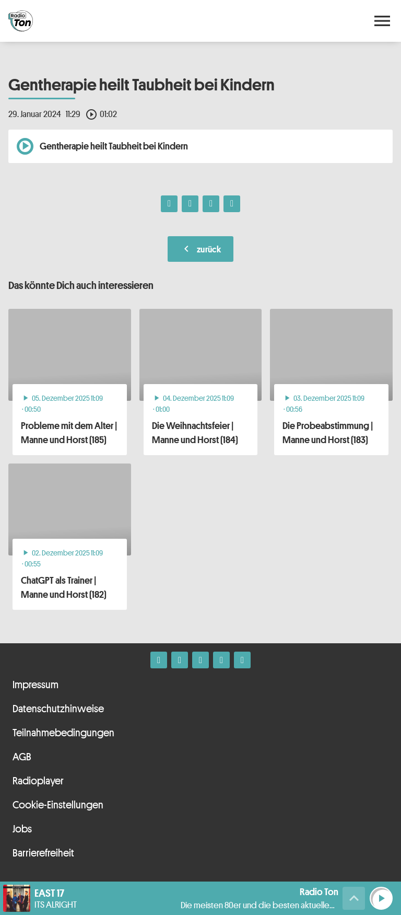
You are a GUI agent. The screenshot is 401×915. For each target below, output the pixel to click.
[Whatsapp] (200, 660)
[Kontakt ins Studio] (242, 660)
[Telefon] (221, 660)
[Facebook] (158, 660)
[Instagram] (179, 660)
